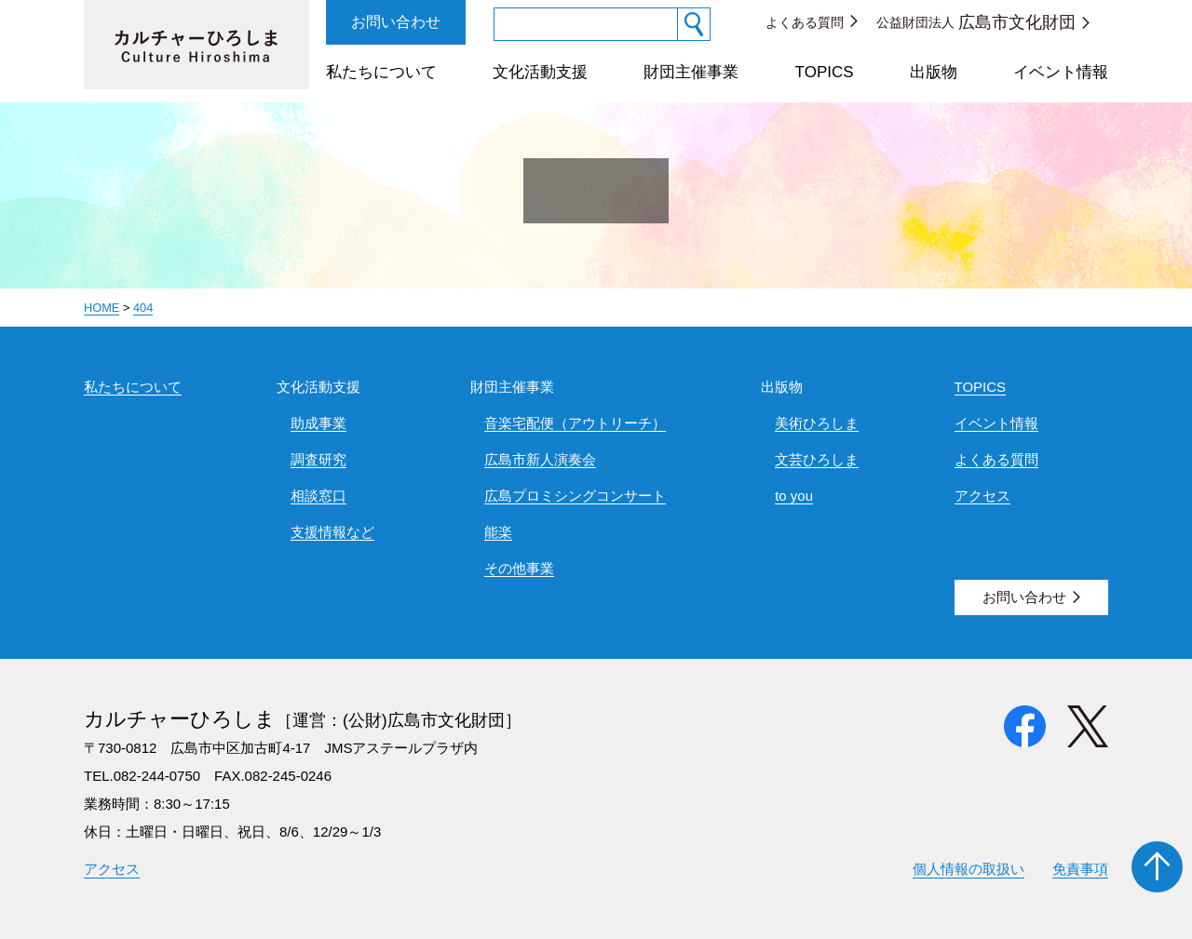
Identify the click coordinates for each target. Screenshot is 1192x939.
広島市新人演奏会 (540, 459)
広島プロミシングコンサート (575, 495)
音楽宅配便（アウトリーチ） (575, 423)
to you (794, 495)
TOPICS (824, 72)
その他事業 (519, 568)
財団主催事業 (690, 72)
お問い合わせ (395, 22)
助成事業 (318, 423)
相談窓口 (318, 495)
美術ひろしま (817, 423)
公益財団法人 (976, 22)
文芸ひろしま (817, 459)
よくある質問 (804, 22)
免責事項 (1080, 869)
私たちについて (381, 72)
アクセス (982, 495)
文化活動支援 (540, 72)
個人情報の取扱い (968, 869)
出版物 (933, 72)
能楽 (498, 532)
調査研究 (318, 459)
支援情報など (332, 532)
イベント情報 (1060, 72)
